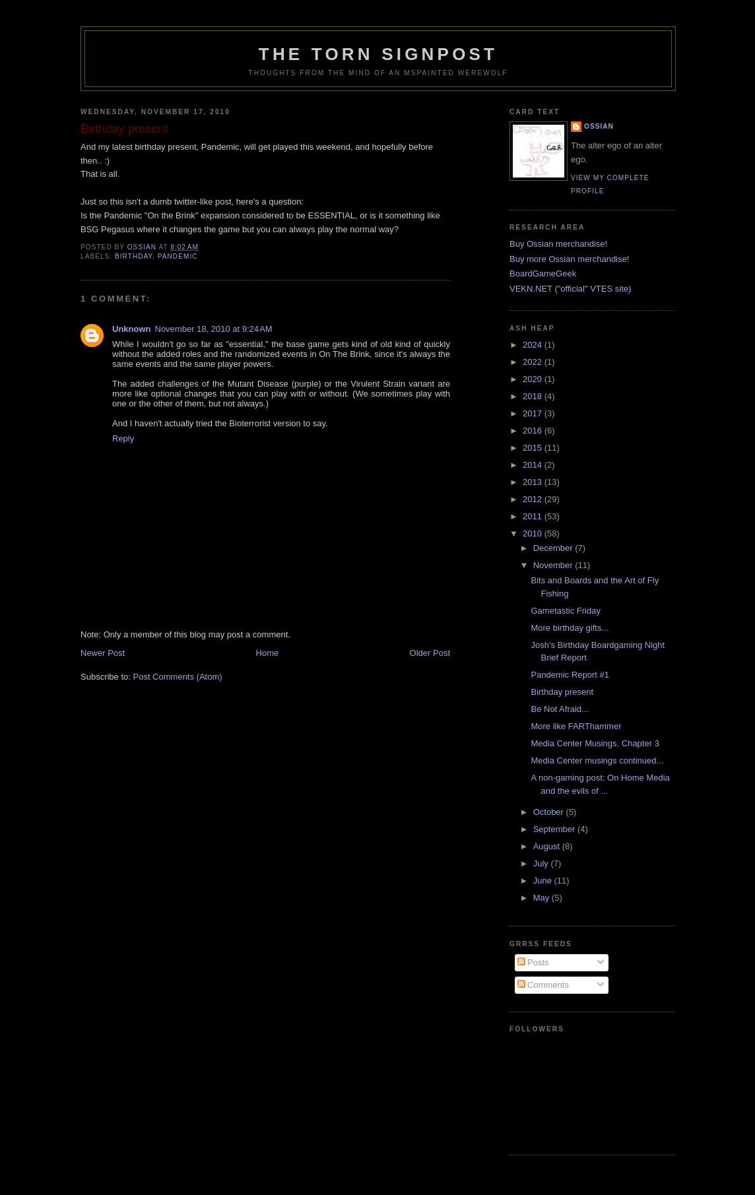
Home (267, 653)
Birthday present (562, 692)
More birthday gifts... (569, 628)
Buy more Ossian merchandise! (569, 259)
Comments (543, 985)
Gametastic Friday (565, 611)
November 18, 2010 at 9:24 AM (214, 329)
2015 (533, 448)
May (542, 898)
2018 (533, 396)
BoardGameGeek (542, 273)
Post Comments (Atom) (177, 677)
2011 (533, 516)
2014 (533, 465)
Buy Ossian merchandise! (558, 244)
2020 (533, 379)
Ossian (599, 126)
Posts (533, 962)
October (549, 812)
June (543, 881)
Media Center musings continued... (597, 760)
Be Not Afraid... (559, 709)
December (554, 548)
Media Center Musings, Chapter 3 (595, 743)
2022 (533, 362)
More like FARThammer (576, 726)
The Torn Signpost (378, 54)
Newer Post (103, 653)
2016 (533, 431)
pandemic (178, 256)
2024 (533, 345)
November (554, 565)
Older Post (430, 653)
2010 (533, 533)
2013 (533, 482)
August (547, 846)
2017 (533, 413)
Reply (123, 438)
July (542, 863)
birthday (133, 256)
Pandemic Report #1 (570, 675)
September (555, 829)
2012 (533, 499)
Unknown (131, 329)
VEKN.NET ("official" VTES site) (570, 289)
